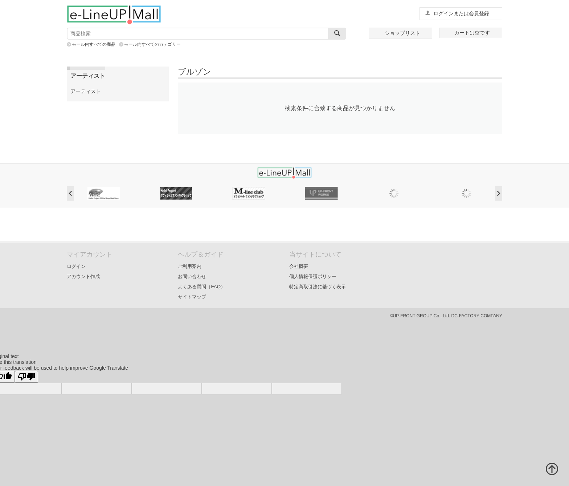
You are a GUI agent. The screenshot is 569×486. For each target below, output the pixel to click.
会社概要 (298, 266)
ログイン (76, 266)
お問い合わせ (192, 276)
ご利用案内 (189, 266)
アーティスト (85, 91)
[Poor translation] (26, 377)
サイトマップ (192, 297)
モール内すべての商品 (93, 44)
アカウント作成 (83, 276)
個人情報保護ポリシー (312, 276)
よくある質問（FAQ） (201, 286)
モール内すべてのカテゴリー (152, 44)
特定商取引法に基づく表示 (317, 286)
